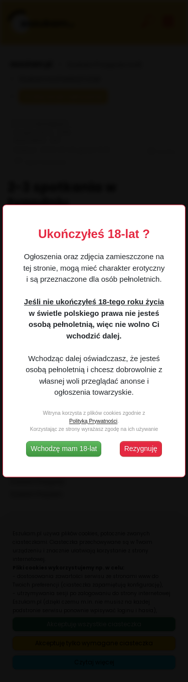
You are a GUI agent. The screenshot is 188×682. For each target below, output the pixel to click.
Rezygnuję (140, 449)
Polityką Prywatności (93, 421)
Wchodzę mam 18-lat (64, 449)
